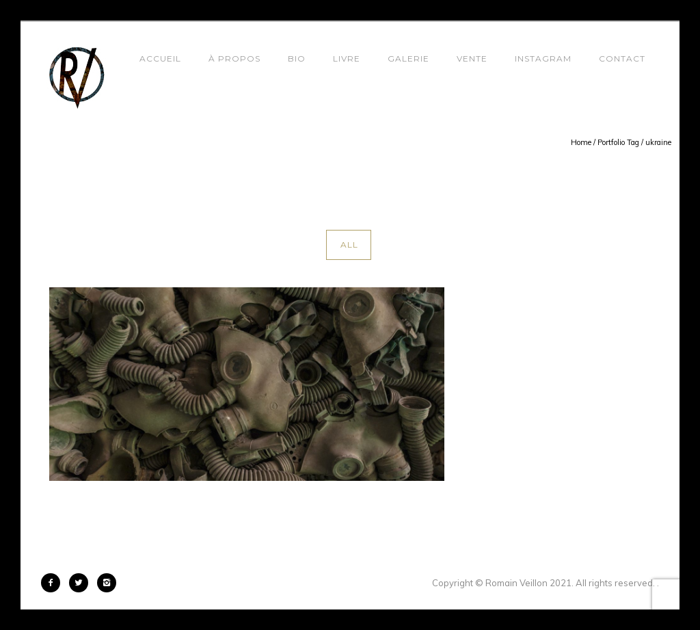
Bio (297, 58)
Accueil (160, 58)
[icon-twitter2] (82, 582)
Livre (346, 58)
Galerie (408, 58)
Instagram (543, 58)
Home (581, 142)
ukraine (658, 142)
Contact (622, 58)
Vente (472, 58)
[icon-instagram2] (106, 582)
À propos (234, 58)
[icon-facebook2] (54, 582)
